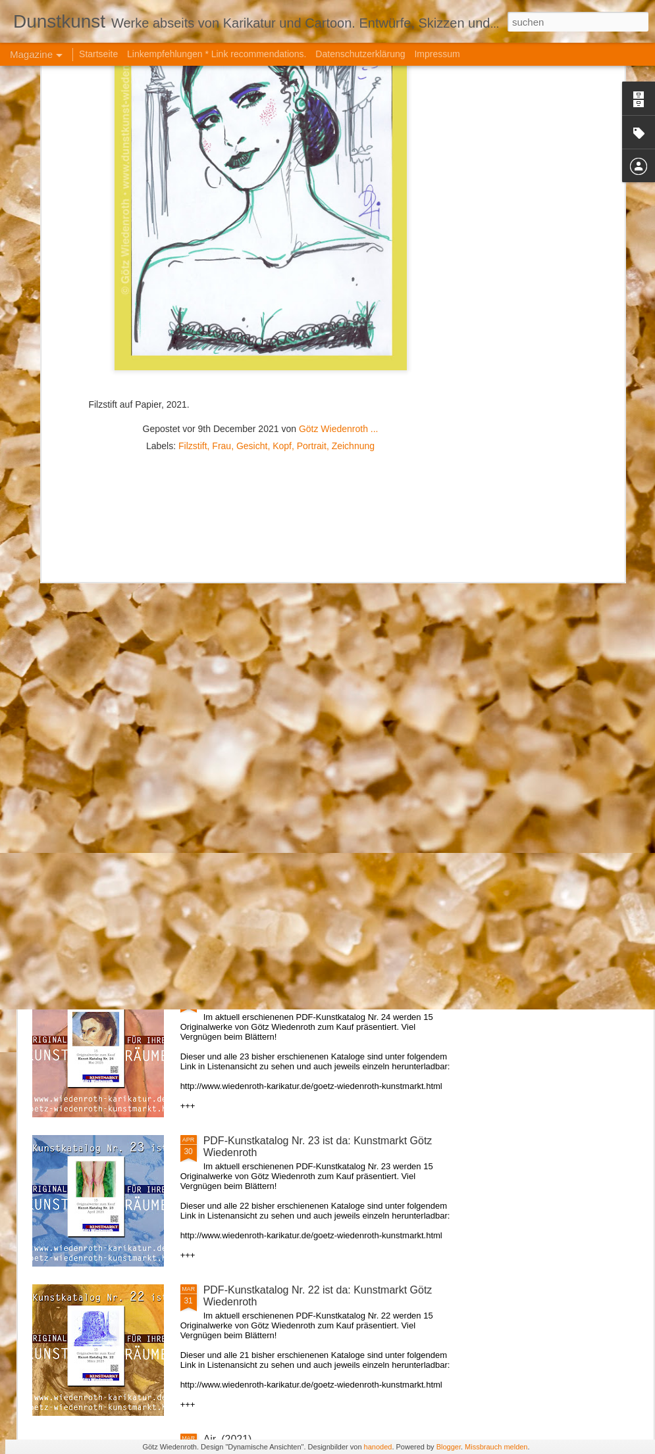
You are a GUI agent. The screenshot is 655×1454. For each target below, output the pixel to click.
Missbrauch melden (496, 1447)
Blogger (448, 1447)
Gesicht (251, 263)
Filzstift (192, 263)
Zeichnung (353, 263)
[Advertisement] (260, 348)
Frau (221, 263)
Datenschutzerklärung (360, 54)
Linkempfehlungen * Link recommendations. (216, 54)
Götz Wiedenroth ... (339, 246)
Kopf (282, 263)
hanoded (378, 1447)
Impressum (436, 54)
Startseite (98, 54)
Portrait (312, 263)
